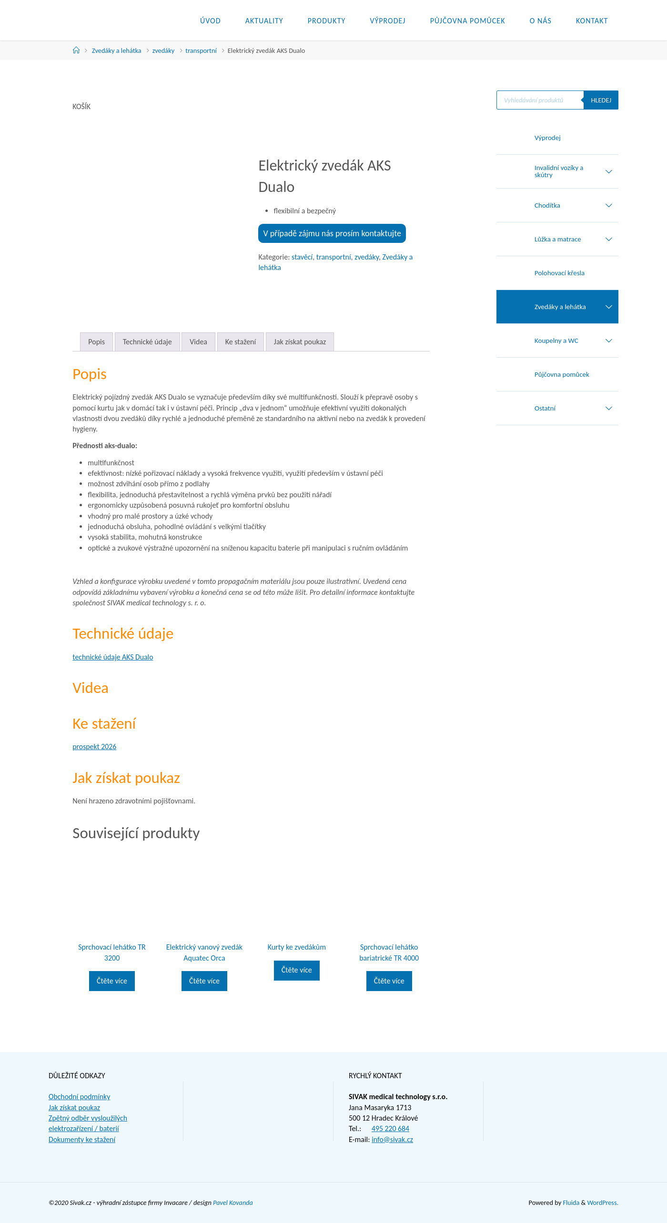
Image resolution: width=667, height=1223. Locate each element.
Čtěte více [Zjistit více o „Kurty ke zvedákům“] (297, 969)
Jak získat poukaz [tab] (300, 341)
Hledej (601, 100)
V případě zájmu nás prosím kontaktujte (332, 233)
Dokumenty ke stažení (82, 1139)
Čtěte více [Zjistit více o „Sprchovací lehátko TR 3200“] (112, 980)
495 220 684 (391, 1128)
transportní (200, 50)
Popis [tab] (96, 341)
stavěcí (302, 256)
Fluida (570, 1202)
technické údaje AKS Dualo (113, 657)
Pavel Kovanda (233, 1202)
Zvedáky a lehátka (116, 50)
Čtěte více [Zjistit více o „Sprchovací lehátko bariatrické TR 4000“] (389, 980)
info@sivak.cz (393, 1139)
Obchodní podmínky (80, 1096)
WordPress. (602, 1202)
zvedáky (163, 50)
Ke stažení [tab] (240, 341)
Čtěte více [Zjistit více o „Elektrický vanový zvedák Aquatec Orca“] (204, 980)
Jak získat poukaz (75, 1107)
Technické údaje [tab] (147, 341)
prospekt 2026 (94, 746)
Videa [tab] (198, 341)
